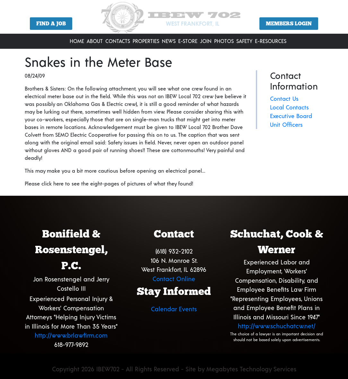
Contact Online (173, 278)
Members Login (289, 24)
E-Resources (270, 41)
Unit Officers (286, 124)
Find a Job (51, 24)
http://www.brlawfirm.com (71, 335)
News (169, 41)
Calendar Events (174, 309)
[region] (174, 19)
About (95, 41)
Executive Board (291, 115)
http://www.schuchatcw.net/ (276, 326)
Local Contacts (289, 107)
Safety (244, 41)
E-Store (187, 41)
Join (206, 41)
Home (77, 41)
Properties (146, 41)
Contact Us (284, 98)
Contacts (117, 41)
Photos (224, 41)
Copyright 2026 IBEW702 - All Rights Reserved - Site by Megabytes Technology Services (174, 369)
